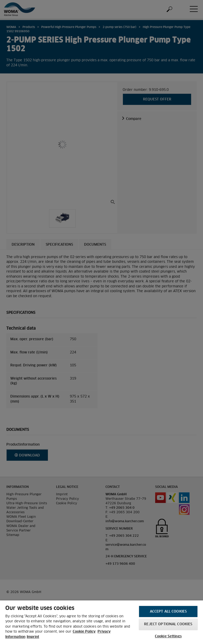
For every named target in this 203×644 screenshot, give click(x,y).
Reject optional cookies (168, 624)
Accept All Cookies (168, 611)
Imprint (33, 637)
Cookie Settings (168, 636)
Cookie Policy (84, 631)
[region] (101, 622)
